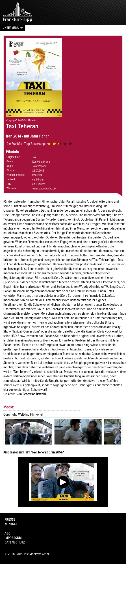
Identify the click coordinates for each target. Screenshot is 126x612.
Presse (9, 519)
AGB (7, 533)
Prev (10, 431)
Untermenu (10, 28)
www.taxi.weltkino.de (43, 188)
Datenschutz (14, 542)
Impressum (13, 538)
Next (115, 431)
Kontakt (10, 524)
